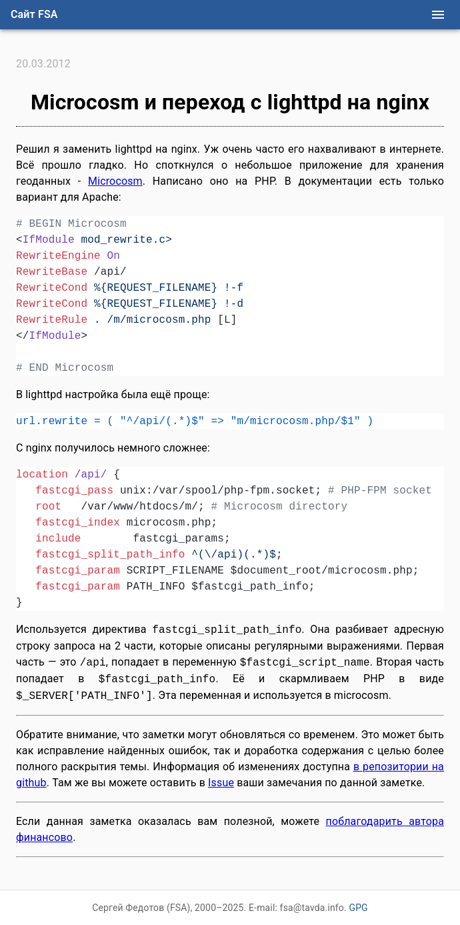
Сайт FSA (34, 14)
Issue (221, 782)
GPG (358, 907)
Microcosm (115, 181)
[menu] (438, 14)
